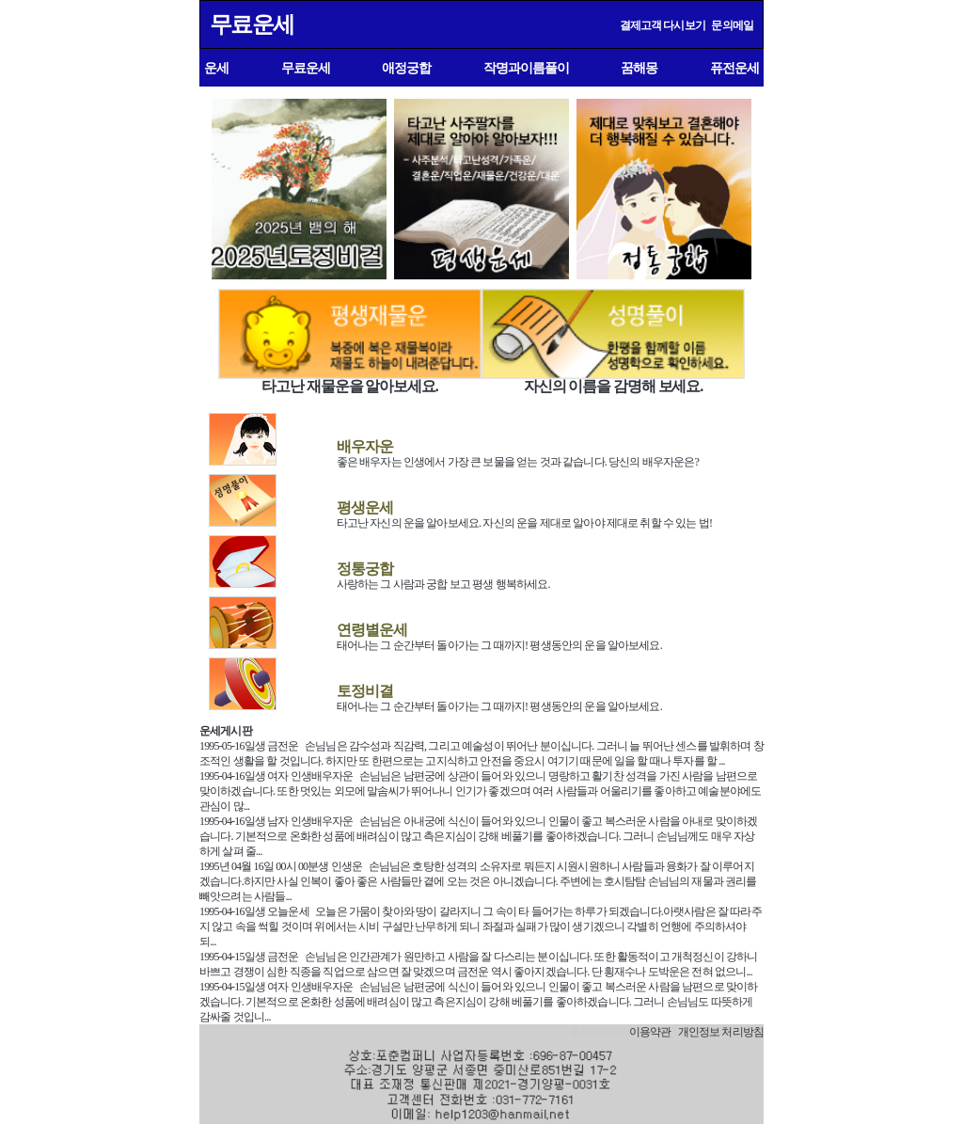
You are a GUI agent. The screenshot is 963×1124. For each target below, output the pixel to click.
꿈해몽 (639, 67)
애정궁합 (406, 67)
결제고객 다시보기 (662, 25)
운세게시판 (225, 730)
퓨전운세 (734, 67)
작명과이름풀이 (526, 67)
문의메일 (732, 25)
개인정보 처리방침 (721, 1031)
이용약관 (650, 1031)
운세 (216, 67)
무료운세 (251, 24)
